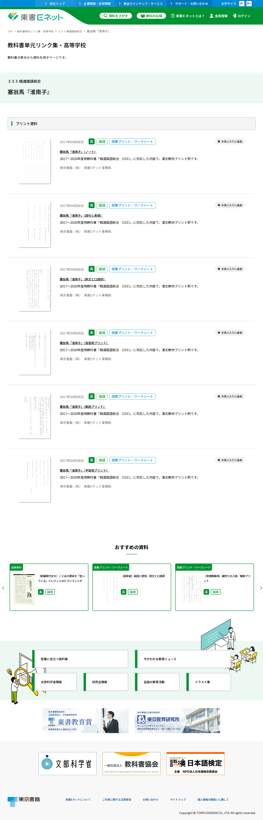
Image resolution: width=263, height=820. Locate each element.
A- (241, 3)
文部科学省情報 (55, 681)
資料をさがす (116, 15)
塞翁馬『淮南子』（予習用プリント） (89, 471)
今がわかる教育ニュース (165, 658)
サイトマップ (195, 792)
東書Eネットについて (81, 792)
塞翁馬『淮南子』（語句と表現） (86, 216)
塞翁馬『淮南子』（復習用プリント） (89, 344)
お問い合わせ (164, 792)
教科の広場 (151, 15)
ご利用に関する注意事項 (125, 792)
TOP (11, 31)
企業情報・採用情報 (95, 3)
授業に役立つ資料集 (59, 658)
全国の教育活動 (158, 681)
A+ (249, 3)
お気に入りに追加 (229, 142)
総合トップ (55, 3)
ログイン (241, 15)
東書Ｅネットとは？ (188, 15)
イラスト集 (206, 681)
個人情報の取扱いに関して (236, 792)
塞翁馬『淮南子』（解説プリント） (88, 407)
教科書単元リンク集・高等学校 (39, 31)
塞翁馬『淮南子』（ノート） (82, 152)
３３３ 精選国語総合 (79, 31)
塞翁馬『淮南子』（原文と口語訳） (88, 280)
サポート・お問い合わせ (189, 3)
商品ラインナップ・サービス (141, 3)
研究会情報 (103, 681)
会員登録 (219, 15)
